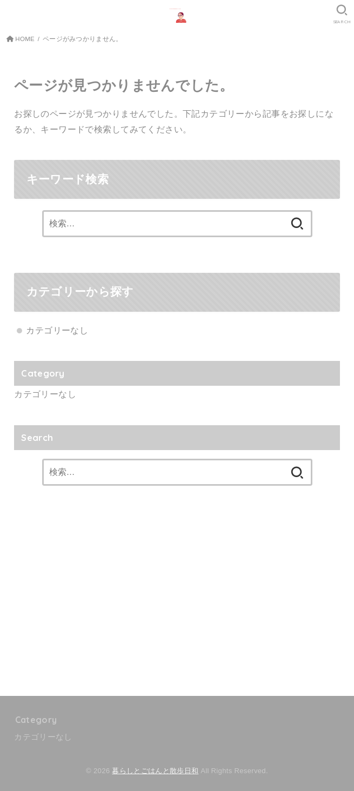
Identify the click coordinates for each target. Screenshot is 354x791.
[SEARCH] (342, 14)
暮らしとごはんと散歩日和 (155, 771)
